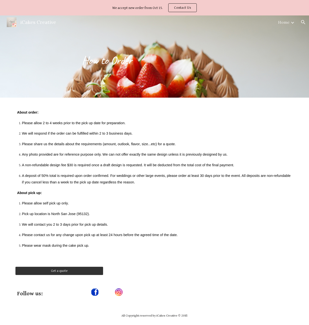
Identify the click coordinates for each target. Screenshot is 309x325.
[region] (154, 7)
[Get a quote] (59, 270)
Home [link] (283, 22)
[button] (303, 22)
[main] (107, 56)
